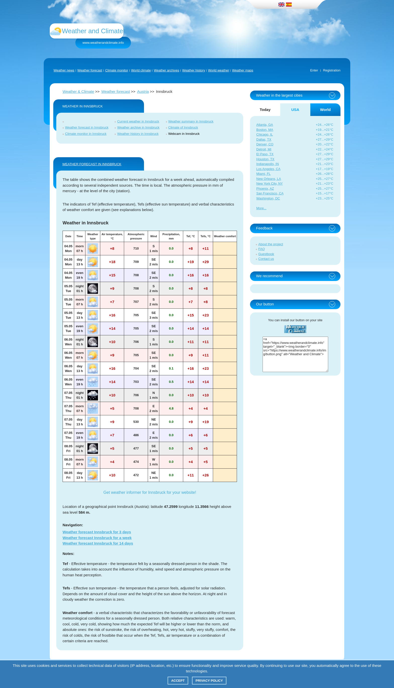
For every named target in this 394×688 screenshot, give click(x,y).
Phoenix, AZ (265, 188)
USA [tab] (295, 109)
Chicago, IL (264, 134)
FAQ (261, 249)
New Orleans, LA (268, 179)
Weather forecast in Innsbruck (86, 127)
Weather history (193, 70)
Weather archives (166, 70)
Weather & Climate (78, 91)
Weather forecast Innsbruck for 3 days (97, 532)
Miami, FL (263, 174)
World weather (218, 70)
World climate (141, 70)
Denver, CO (264, 144)
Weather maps (242, 70)
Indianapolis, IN (267, 164)
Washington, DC (268, 198)
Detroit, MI (263, 149)
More (260, 208)
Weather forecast (89, 70)
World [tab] (325, 109)
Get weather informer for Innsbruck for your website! (150, 492)
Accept (177, 680)
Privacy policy (209, 680)
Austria (143, 91)
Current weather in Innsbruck (138, 121)
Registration (331, 70)
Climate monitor (116, 70)
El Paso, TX (264, 154)
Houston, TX (265, 159)
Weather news (64, 70)
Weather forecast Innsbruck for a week (97, 538)
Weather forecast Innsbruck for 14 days (98, 543)
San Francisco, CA (269, 193)
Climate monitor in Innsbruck (86, 134)
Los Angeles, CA (268, 169)
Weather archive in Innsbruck (138, 127)
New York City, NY (269, 183)
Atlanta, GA (264, 125)
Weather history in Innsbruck (138, 134)
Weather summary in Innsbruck (191, 121)
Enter (314, 70)
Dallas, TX (263, 139)
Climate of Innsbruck (183, 127)
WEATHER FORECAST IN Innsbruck (91, 164)
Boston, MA (264, 130)
